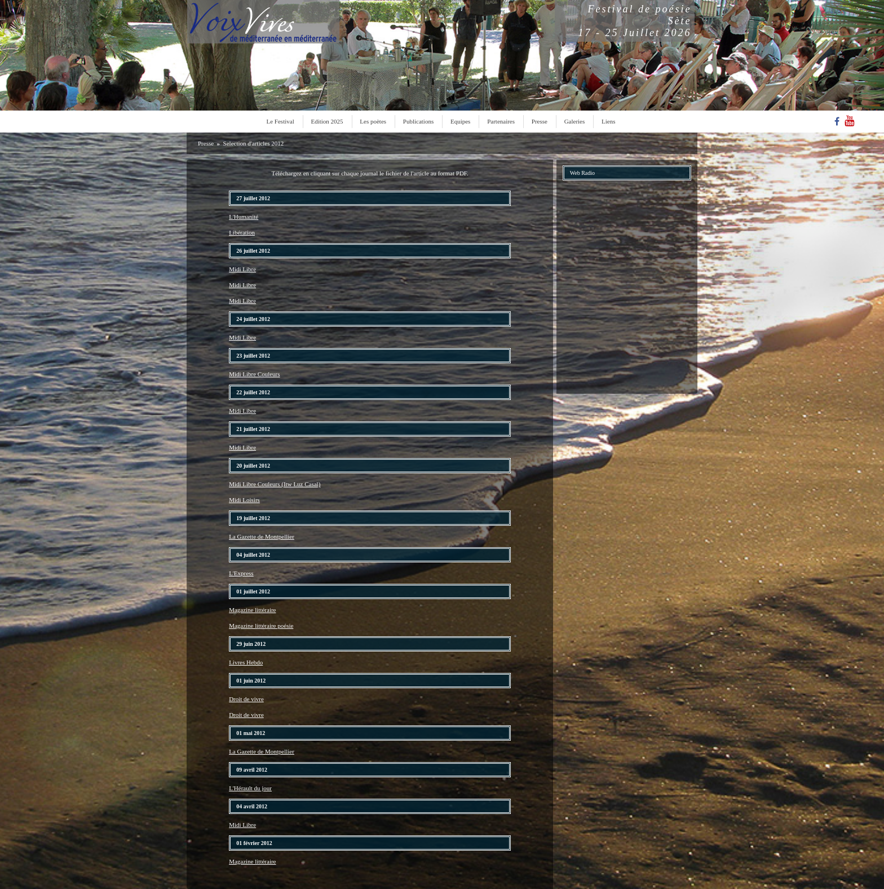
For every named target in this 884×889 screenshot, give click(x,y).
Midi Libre (242, 269)
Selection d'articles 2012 (253, 143)
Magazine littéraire (252, 609)
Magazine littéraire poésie (261, 625)
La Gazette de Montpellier (261, 536)
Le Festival (280, 121)
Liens (608, 121)
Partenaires (501, 121)
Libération (242, 232)
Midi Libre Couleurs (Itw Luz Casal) (274, 484)
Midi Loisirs (244, 499)
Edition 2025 (327, 121)
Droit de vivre (246, 699)
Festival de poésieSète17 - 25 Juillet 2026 (635, 20)
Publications (418, 121)
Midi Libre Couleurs (254, 374)
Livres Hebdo (246, 662)
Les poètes (373, 121)
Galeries (574, 121)
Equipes (460, 121)
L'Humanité (243, 216)
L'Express (241, 573)
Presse (539, 121)
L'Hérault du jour (250, 788)
